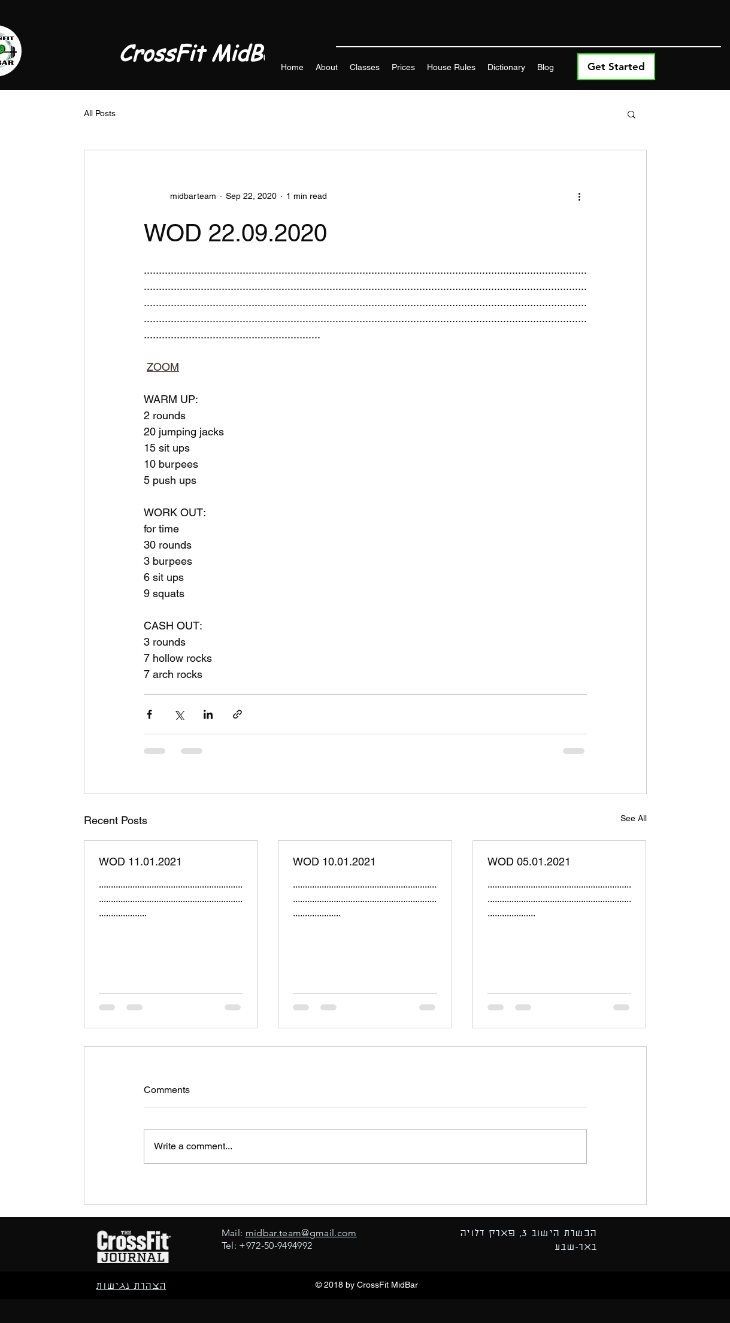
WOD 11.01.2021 (140, 861)
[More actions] (580, 196)
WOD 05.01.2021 (529, 861)
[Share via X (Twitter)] (178, 714)
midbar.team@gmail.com (301, 1233)
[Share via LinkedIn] (208, 714)
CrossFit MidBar (201, 52)
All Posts (100, 113)
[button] (631, 114)
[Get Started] (616, 66)
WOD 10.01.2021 (334, 861)
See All (633, 818)
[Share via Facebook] (149, 714)
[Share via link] (237, 714)
